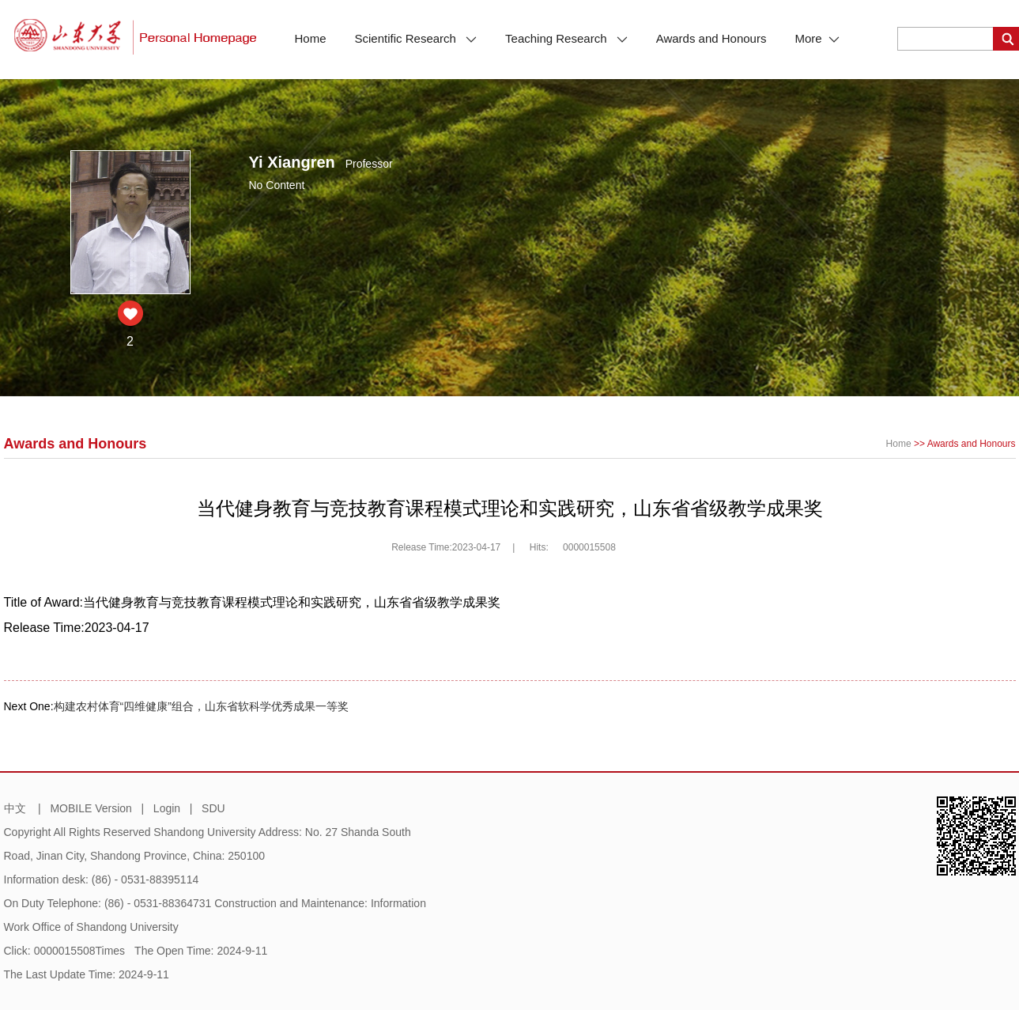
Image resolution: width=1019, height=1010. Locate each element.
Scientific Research (416, 38)
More (816, 38)
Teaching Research (566, 38)
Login (166, 808)
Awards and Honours (711, 38)
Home (310, 38)
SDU (213, 808)
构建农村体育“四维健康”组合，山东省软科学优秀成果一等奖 (201, 706)
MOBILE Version (91, 808)
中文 (15, 808)
